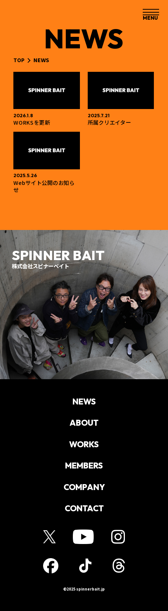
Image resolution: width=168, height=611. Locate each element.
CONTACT (84, 513)
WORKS (84, 446)
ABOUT (84, 424)
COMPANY (84, 490)
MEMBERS (84, 468)
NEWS (84, 402)
